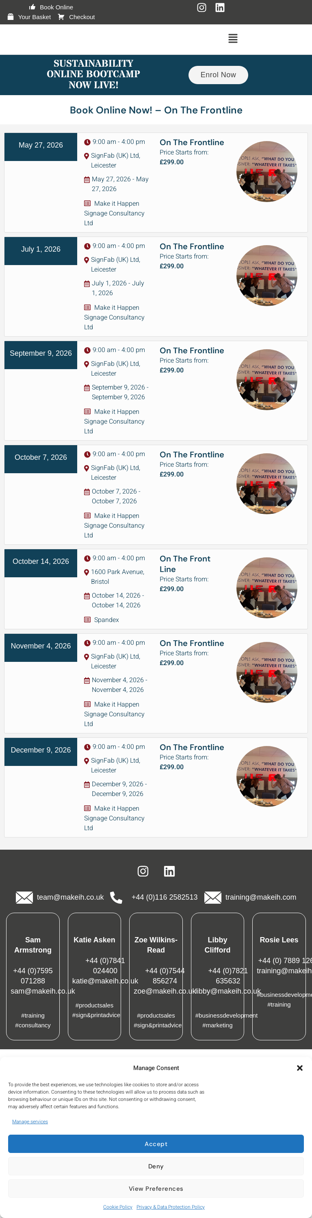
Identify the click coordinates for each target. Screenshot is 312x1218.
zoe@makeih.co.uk (165, 991)
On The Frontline (192, 142)
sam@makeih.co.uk (43, 991)
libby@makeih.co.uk (228, 991)
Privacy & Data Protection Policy (170, 1207)
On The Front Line (185, 563)
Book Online (50, 7)
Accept (156, 1144)
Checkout (76, 17)
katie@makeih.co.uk (105, 981)
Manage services (30, 1121)
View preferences (156, 1189)
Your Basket (28, 17)
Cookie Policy (117, 1207)
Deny (156, 1166)
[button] (300, 1068)
